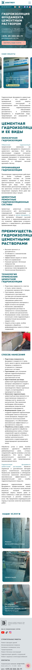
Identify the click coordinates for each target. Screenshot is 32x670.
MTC (21, 7)
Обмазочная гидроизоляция (16, 145)
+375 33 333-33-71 (6, 7)
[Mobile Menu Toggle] (29, 3)
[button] (1, 72)
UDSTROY (9, 3)
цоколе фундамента (23, 215)
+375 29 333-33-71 (12, 36)
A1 (16, 7)
